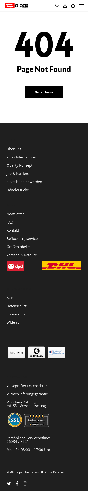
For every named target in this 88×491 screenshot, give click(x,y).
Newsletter (15, 214)
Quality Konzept (19, 165)
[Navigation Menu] (81, 5)
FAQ (10, 222)
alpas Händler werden (24, 181)
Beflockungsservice (22, 238)
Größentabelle (18, 246)
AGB (10, 297)
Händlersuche (18, 189)
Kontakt (13, 230)
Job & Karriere (18, 173)
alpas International (22, 157)
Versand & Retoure (22, 255)
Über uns (14, 149)
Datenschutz (17, 306)
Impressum (16, 314)
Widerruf (14, 322)
